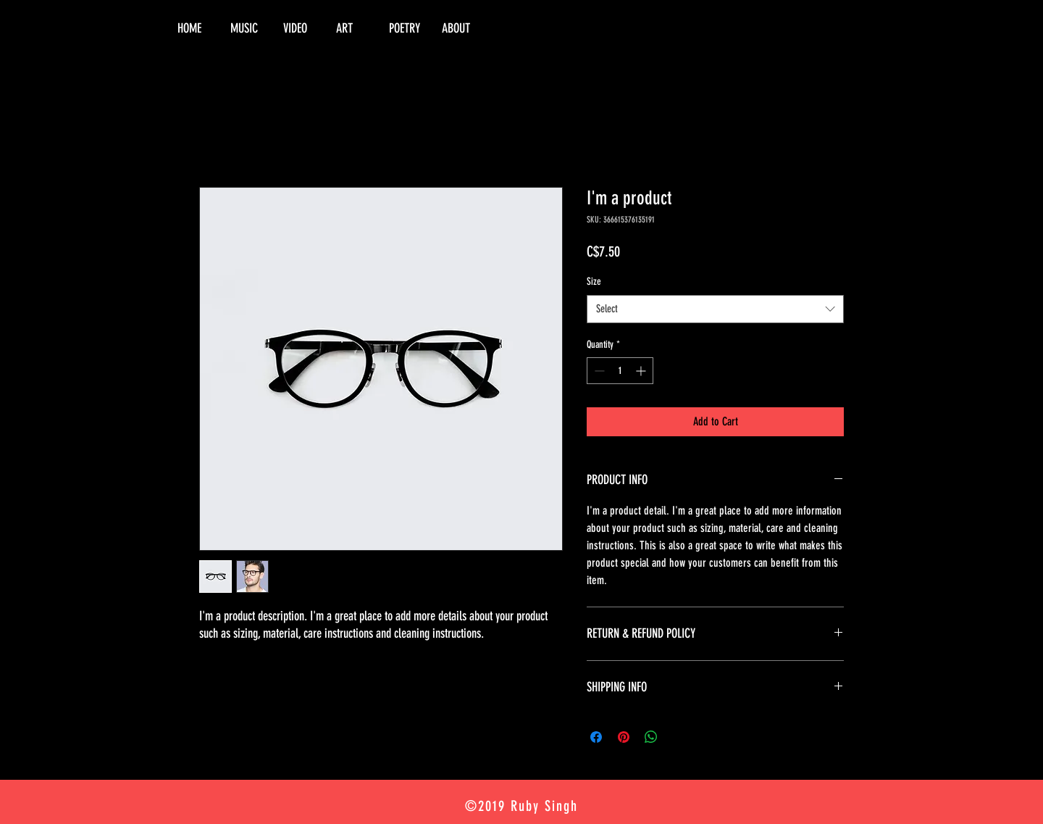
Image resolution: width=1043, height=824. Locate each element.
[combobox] (715, 309)
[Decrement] (598, 370)
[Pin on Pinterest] (623, 737)
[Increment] (642, 370)
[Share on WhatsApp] (651, 737)
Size (594, 281)
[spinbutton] (620, 370)
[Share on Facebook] (596, 737)
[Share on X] (678, 737)
